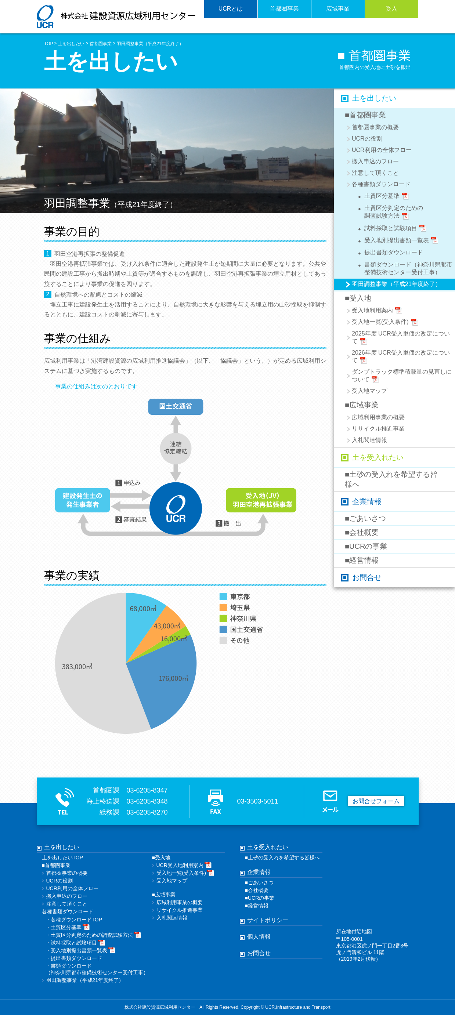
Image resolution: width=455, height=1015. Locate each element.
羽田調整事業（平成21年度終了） (150, 43)
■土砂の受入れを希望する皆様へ (391, 479)
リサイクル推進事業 (378, 428)
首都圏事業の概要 (375, 127)
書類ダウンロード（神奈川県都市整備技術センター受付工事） (403, 267)
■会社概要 (362, 532)
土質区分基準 (381, 197)
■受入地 (358, 298)
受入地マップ (369, 391)
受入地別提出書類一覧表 (396, 241)
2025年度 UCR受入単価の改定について (401, 337)
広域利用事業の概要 (378, 417)
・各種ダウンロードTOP (74, 919)
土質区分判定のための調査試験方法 (388, 212)
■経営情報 (362, 560)
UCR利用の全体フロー (382, 150)
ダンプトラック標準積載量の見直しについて (402, 376)
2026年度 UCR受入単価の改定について (401, 357)
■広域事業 (362, 405)
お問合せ (367, 577)
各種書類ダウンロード (381, 184)
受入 (391, 9)
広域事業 (338, 9)
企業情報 (367, 501)
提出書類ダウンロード (388, 253)
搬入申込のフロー (375, 161)
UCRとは (231, 9)
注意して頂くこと (375, 173)
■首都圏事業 (365, 115)
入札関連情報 (369, 440)
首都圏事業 (284, 9)
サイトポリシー (267, 920)
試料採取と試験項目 (390, 229)
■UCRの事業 (366, 546)
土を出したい (71, 43)
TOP (48, 43)
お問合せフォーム (376, 801)
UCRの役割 (367, 138)
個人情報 (259, 937)
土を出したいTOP (62, 857)
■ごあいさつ (365, 518)
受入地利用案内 (377, 311)
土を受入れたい (378, 457)
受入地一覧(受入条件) (385, 322)
